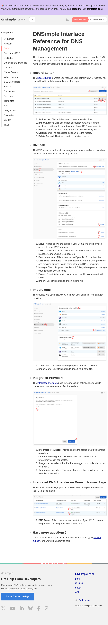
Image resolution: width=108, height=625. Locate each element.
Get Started (80, 19)
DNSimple (9, 39)
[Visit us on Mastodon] (46, 609)
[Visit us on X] (3, 609)
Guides (7, 120)
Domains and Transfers (15, 63)
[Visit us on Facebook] (38, 609)
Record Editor (44, 78)
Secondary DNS (12, 53)
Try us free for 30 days (18, 596)
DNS (6, 48)
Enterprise (9, 115)
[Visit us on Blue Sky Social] (30, 609)
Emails (7, 86)
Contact (79, 583)
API (6, 105)
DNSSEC (8, 58)
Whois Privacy (11, 77)
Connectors (9, 91)
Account (8, 43)
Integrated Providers (47, 383)
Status (78, 588)
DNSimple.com (84, 573)
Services (8, 96)
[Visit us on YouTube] (12, 609)
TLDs (6, 125)
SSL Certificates (12, 82)
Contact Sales (97, 19)
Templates (9, 101)
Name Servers (11, 72)
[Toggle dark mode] (67, 19)
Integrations (10, 110)
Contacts (8, 67)
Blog (77, 579)
